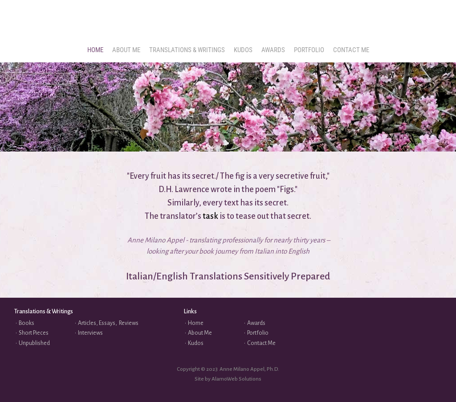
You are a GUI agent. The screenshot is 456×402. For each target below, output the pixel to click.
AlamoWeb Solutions (236, 379)
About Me (200, 333)
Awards (256, 323)
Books (26, 323)
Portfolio (258, 333)
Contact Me (261, 343)
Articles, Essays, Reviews (108, 323)
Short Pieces (34, 333)
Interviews (90, 333)
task (211, 216)
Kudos (196, 343)
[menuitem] (95, 50)
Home (196, 323)
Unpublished (34, 343)
